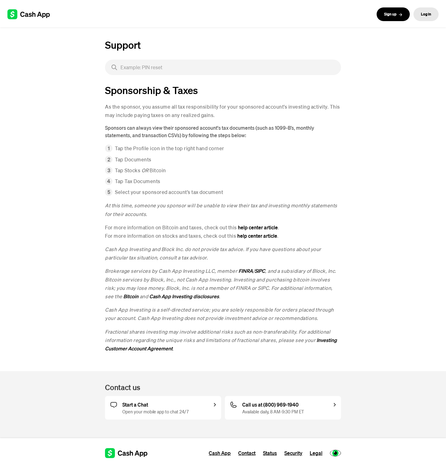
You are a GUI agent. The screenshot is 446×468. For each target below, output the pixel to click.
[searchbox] (223, 67)
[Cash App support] (32, 14)
